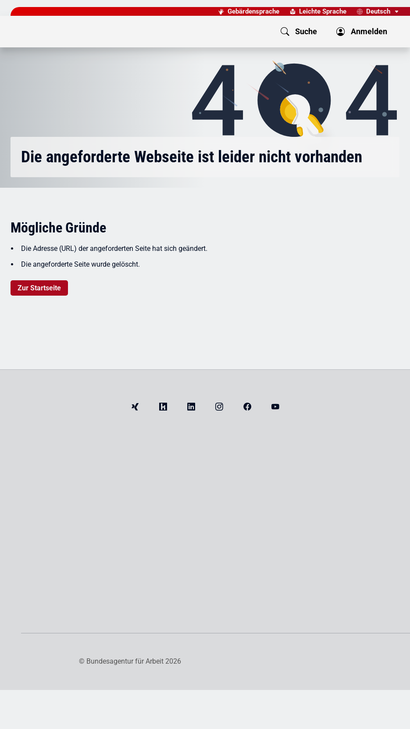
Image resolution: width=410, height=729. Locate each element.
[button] (250, 31)
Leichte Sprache (322, 11)
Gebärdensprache (253, 11)
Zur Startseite (39, 288)
